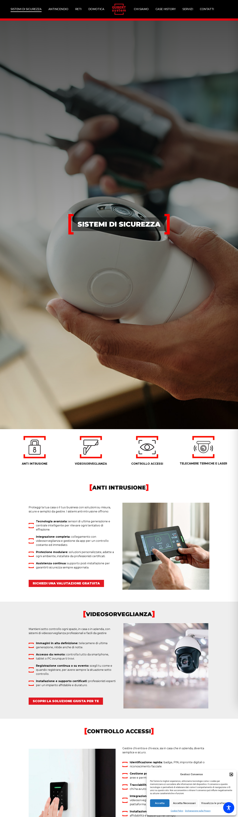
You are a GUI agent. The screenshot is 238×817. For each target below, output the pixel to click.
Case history (165, 9)
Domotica (96, 9)
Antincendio (58, 9)
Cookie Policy (177, 811)
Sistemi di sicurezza (26, 9)
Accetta (160, 803)
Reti (78, 9)
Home (31, 21)
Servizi (187, 9)
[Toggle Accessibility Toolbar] (229, 808)
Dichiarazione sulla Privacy (198, 811)
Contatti (207, 9)
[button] (231, 774)
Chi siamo (141, 9)
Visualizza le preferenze (216, 803)
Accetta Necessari (184, 803)
